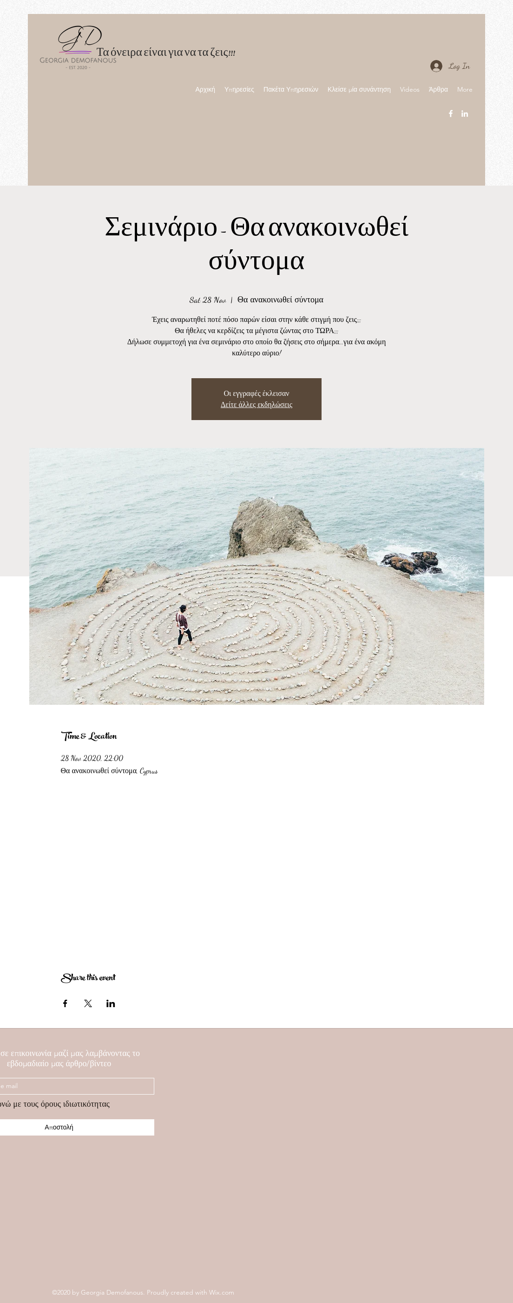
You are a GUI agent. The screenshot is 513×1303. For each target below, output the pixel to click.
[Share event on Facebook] (65, 1003)
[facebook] (450, 113)
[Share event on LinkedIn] (110, 1003)
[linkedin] (464, 113)
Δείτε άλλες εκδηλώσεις (256, 404)
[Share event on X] (88, 1003)
